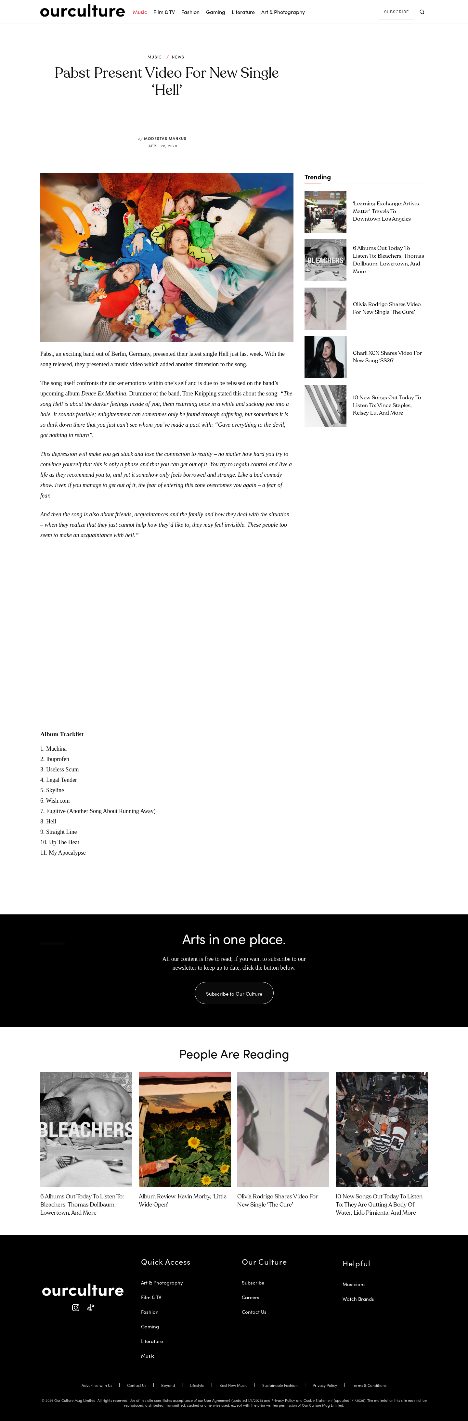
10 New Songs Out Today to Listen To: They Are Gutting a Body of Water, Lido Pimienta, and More (379, 1205)
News (178, 57)
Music (155, 57)
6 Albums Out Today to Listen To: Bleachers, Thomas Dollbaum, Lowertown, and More (82, 1205)
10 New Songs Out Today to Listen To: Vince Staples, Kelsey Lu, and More (387, 405)
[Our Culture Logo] (82, 10)
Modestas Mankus (165, 138)
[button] (422, 12)
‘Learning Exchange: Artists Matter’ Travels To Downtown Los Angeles (386, 211)
